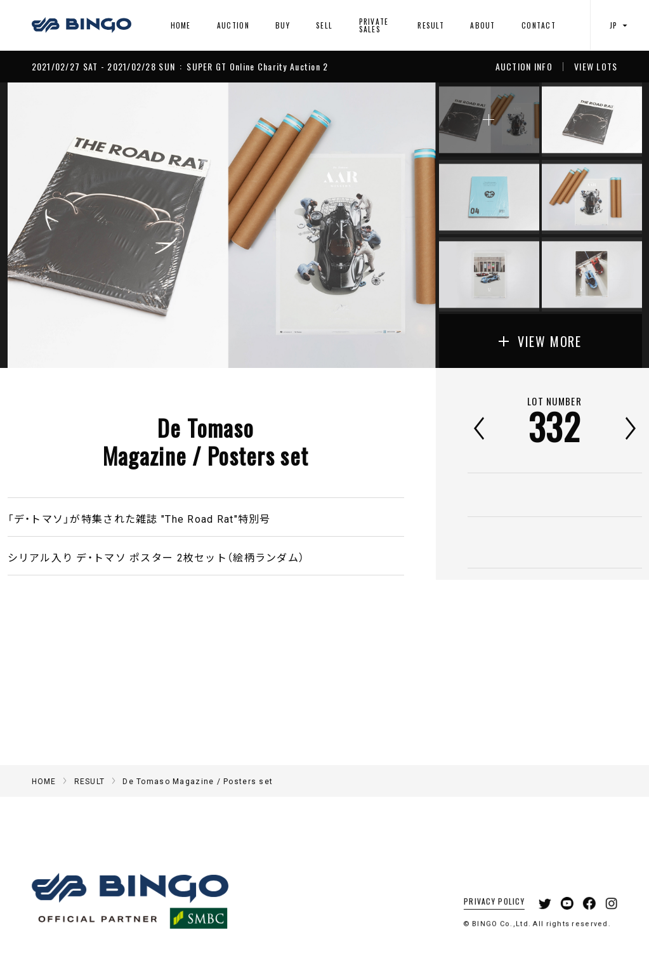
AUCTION (233, 25)
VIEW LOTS (596, 66)
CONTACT (538, 25)
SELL (324, 25)
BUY (282, 25)
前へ (479, 428)
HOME (181, 25)
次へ (630, 428)
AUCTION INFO (524, 66)
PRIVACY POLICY (485, 915)
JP (620, 25)
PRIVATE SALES (374, 25)
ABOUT (482, 25)
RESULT (430, 25)
